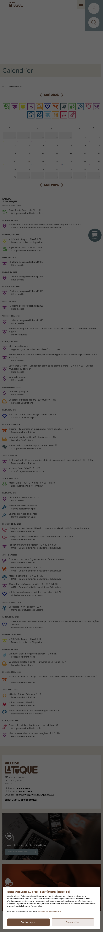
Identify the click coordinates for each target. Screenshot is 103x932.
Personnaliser (73, 922)
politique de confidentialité (49, 911)
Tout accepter (28, 922)
